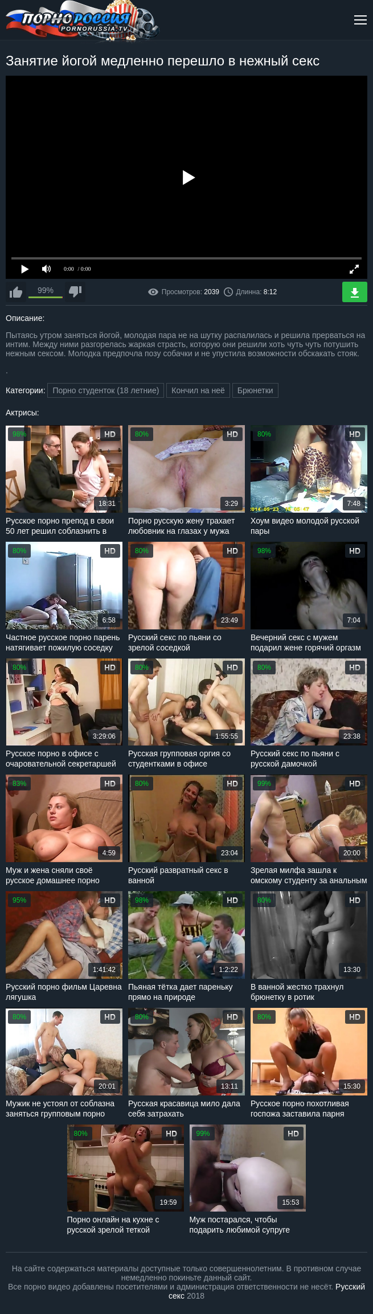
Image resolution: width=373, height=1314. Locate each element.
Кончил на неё (198, 390)
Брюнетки (255, 390)
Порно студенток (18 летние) (105, 390)
